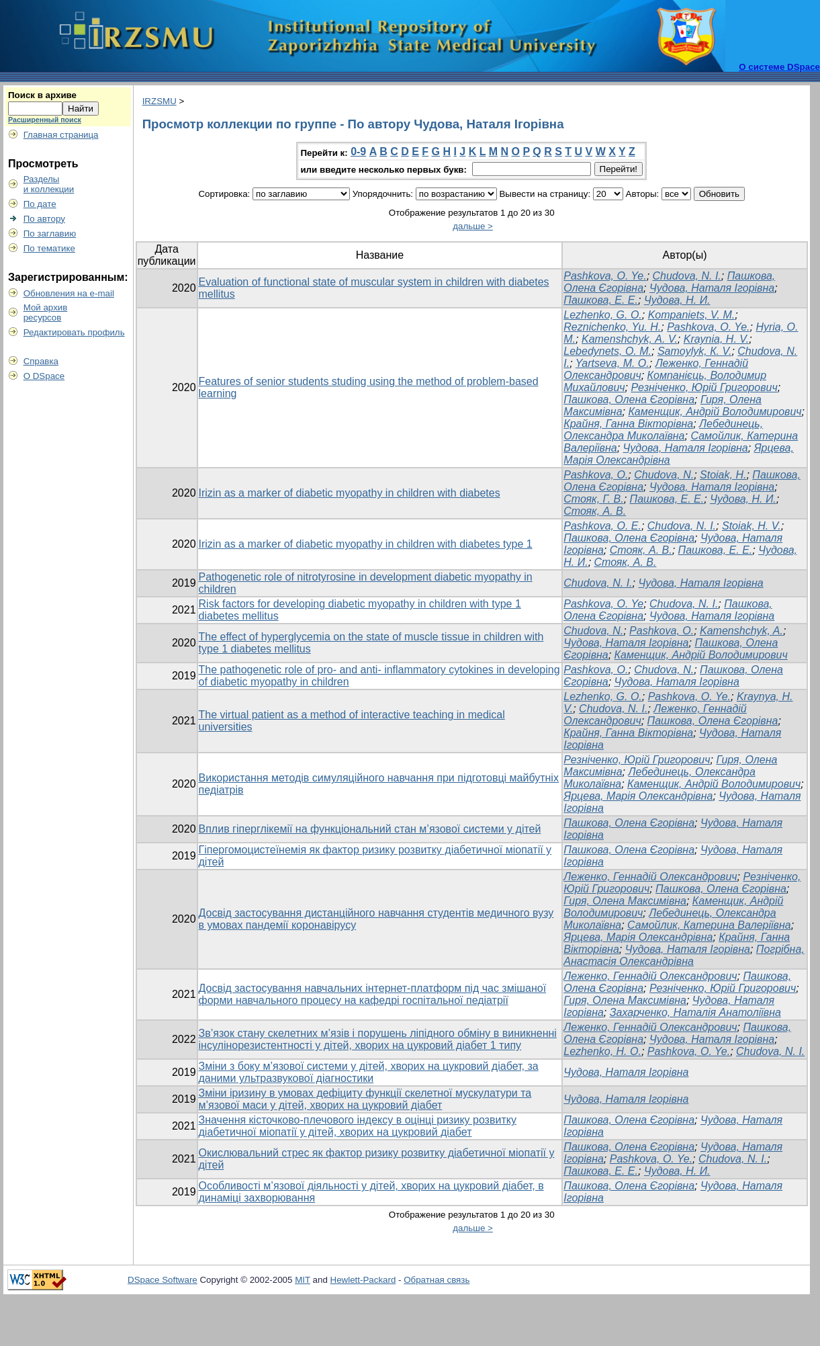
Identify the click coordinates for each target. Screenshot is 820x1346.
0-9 (358, 151)
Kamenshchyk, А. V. (630, 339)
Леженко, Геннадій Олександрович (650, 876)
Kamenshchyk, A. (741, 630)
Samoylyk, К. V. (694, 351)
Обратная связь (436, 1280)
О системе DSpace (779, 67)
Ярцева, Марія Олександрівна (638, 796)
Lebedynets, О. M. (607, 351)
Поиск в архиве (42, 95)
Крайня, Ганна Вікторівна (628, 423)
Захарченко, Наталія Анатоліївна (695, 1012)
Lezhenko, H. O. (602, 1051)
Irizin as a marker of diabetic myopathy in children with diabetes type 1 (366, 544)
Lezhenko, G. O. (602, 315)
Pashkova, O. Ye (603, 603)
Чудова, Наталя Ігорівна (711, 288)
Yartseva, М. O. (612, 363)
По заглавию (50, 233)
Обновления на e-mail (69, 293)
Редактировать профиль (74, 332)
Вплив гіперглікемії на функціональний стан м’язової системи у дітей (370, 829)
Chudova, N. (664, 474)
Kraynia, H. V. (716, 339)
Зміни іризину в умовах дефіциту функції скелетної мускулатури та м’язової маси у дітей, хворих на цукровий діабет (365, 1099)
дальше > (473, 226)
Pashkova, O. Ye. (604, 276)
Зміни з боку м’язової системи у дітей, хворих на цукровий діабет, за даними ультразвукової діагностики (369, 1072)
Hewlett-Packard (363, 1280)
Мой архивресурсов (46, 312)
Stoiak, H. (723, 474)
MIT (302, 1280)
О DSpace (44, 376)
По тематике (49, 248)
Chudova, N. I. (687, 276)
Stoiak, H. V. (751, 526)
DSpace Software (162, 1280)
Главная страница (61, 135)
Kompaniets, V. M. (691, 315)
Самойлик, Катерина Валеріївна (709, 925)
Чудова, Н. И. (677, 300)
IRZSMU (159, 101)
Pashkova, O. (595, 474)
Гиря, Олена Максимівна (624, 901)
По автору (44, 219)
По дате (40, 204)
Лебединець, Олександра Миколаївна (663, 429)
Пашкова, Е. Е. (600, 300)
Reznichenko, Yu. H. (612, 327)
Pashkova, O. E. (602, 526)
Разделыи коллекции (49, 184)
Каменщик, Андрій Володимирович (714, 411)
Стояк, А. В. (594, 511)
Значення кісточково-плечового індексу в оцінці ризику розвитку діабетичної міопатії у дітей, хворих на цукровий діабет (357, 1126)
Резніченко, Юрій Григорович (704, 387)
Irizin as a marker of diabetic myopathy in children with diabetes (349, 493)
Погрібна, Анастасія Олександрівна (683, 955)
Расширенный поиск (44, 120)
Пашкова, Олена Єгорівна (628, 399)
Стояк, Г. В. (593, 499)
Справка (41, 361)
